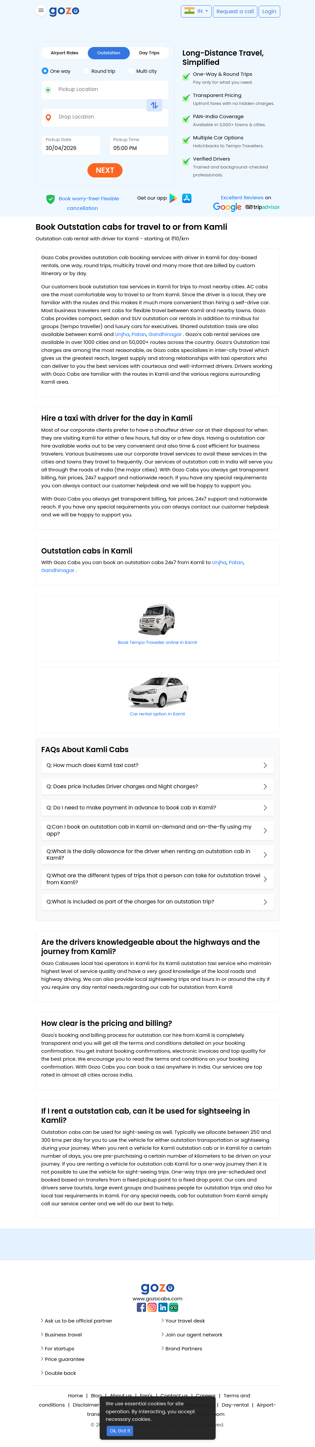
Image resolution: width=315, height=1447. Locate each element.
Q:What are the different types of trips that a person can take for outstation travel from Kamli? (154, 879)
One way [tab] (56, 70)
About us (121, 1395)
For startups (60, 1348)
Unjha (122, 334)
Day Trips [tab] (149, 53)
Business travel (63, 1334)
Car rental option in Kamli (157, 714)
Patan (138, 334)
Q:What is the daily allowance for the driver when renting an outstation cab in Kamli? (148, 854)
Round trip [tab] (98, 70)
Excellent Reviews (242, 197)
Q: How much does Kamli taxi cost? (93, 765)
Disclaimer (86, 1404)
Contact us (174, 1395)
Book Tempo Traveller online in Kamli (157, 642)
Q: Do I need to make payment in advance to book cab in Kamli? (131, 807)
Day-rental (235, 1404)
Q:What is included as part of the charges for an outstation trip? (130, 901)
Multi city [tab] (142, 70)
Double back (60, 1373)
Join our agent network (194, 1334)
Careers (206, 1395)
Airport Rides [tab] (64, 53)
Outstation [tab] (108, 53)
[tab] (62, 71)
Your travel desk (185, 1320)
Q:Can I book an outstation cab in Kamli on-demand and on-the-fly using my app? (149, 830)
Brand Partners (184, 1348)
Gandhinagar (165, 334)
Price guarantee (65, 1359)
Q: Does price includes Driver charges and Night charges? (122, 786)
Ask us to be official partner (78, 1320)
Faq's (146, 1395)
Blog (96, 1395)
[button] (40, 11)
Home (75, 1395)
